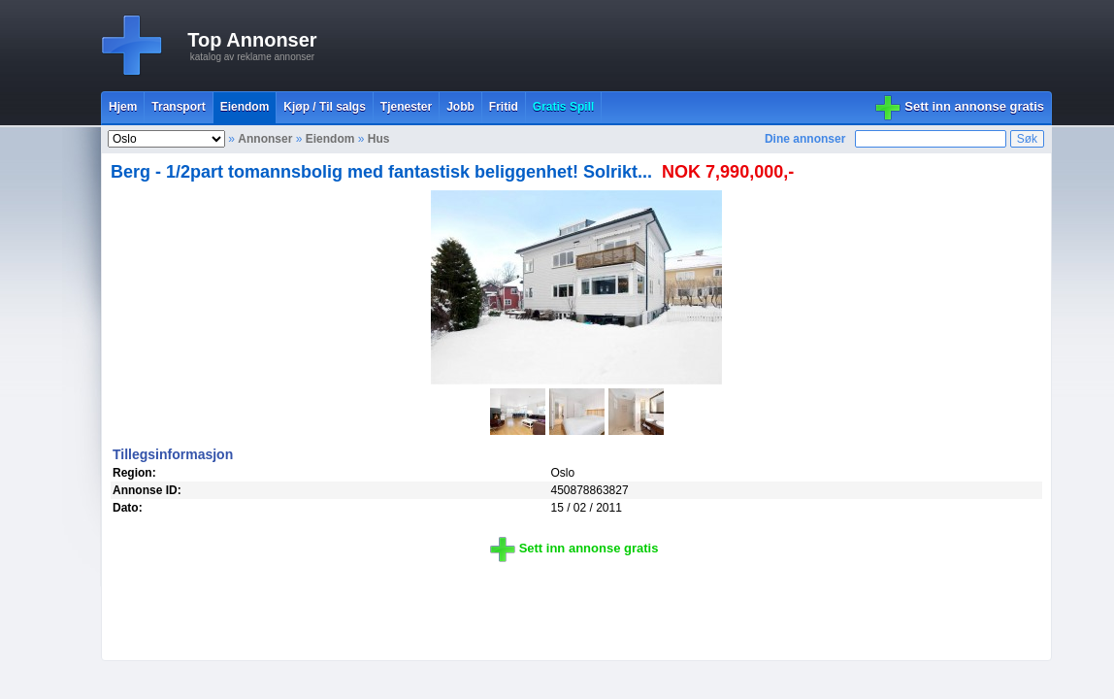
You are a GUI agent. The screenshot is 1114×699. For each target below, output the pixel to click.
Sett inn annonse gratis (974, 106)
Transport (178, 107)
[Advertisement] (698, 45)
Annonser (265, 139)
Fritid (503, 107)
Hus (379, 139)
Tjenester (406, 107)
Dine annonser (805, 139)
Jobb (460, 107)
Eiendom (245, 107)
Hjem (123, 107)
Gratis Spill (563, 107)
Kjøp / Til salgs (324, 107)
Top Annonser (251, 39)
